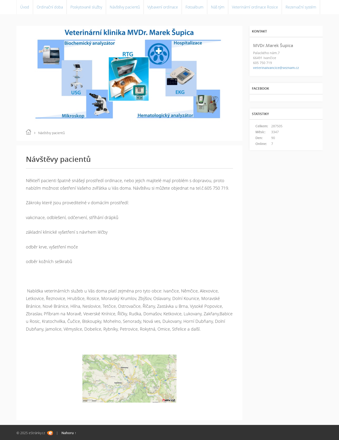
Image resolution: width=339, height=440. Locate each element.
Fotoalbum (194, 7)
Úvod (24, 7)
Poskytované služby (86, 7)
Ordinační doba (50, 7)
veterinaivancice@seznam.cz (276, 67)
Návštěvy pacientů (125, 7)
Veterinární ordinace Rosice (255, 7)
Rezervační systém (301, 7)
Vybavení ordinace (162, 7)
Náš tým (217, 7)
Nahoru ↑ (68, 433)
